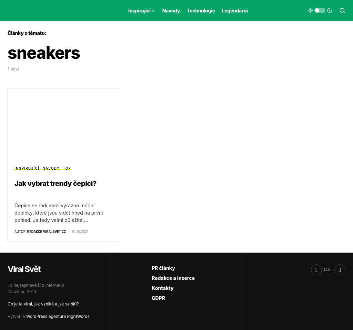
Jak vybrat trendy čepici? (55, 183)
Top (67, 168)
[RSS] (339, 270)
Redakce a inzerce (173, 278)
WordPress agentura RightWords (58, 316)
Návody (51, 168)
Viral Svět (24, 269)
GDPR (158, 298)
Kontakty (163, 288)
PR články (163, 268)
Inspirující (26, 168)
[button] (319, 10)
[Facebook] (321, 270)
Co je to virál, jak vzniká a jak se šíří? (43, 304)
